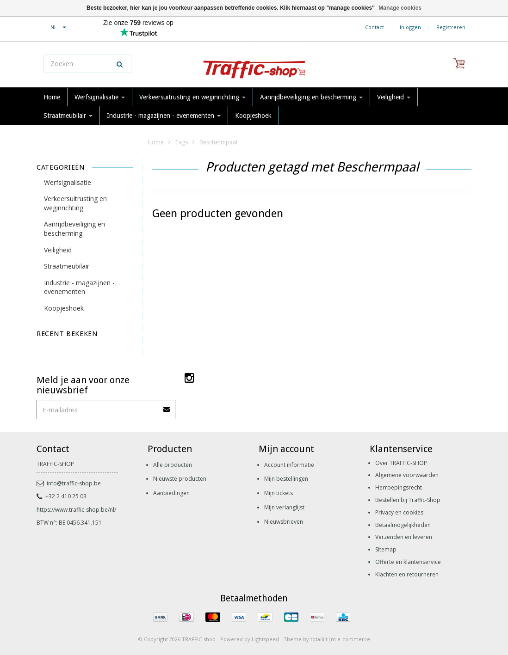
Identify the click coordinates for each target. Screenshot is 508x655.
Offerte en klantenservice (408, 562)
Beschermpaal (218, 142)
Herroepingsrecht (398, 487)
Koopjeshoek (253, 115)
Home (51, 97)
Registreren (450, 27)
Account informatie (289, 465)
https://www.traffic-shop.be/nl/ (76, 510)
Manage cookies (399, 8)
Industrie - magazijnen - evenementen (164, 115)
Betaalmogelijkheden (403, 525)
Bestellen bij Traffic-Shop (407, 500)
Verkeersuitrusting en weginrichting (192, 97)
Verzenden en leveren (403, 537)
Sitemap (385, 549)
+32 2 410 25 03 (62, 496)
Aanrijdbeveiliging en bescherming (311, 97)
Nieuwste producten (179, 479)
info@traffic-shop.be (69, 483)
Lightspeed (265, 639)
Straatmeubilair (68, 115)
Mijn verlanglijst (284, 507)
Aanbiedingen (171, 493)
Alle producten (172, 465)
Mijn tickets (278, 493)
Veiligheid (393, 97)
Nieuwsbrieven (283, 522)
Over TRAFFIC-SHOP (401, 463)
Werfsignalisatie (99, 97)
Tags (181, 142)
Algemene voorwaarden (407, 475)
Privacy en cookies (399, 512)
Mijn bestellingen (286, 479)
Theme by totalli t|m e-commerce (327, 639)
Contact (374, 27)
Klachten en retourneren (407, 574)
